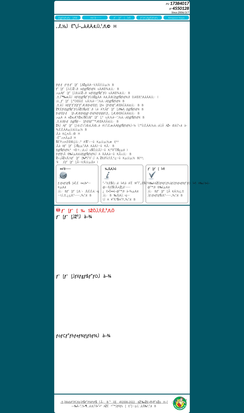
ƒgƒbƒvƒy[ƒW (67, 18)
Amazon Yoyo (176, 18)
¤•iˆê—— (94, 18)
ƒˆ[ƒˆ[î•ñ (122, 18)
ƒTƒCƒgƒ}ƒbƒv (149, 18)
